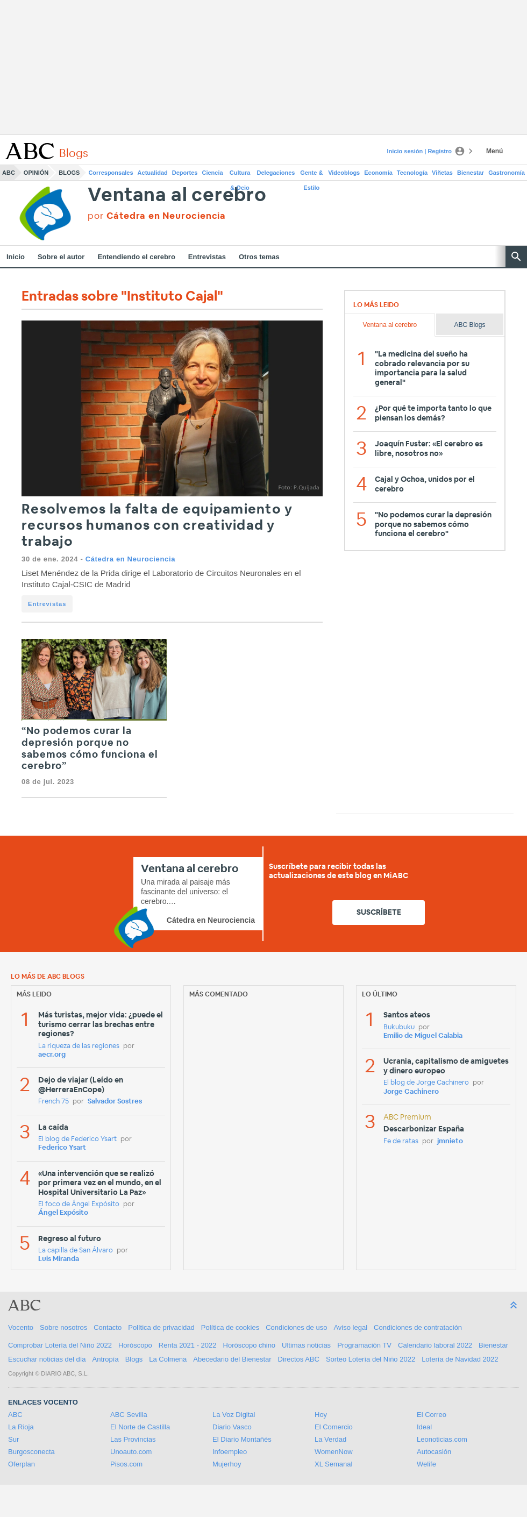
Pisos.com (126, 1464)
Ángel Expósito (63, 1212)
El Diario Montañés (242, 1439)
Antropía (105, 1359)
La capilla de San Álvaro (75, 1250)
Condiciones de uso (296, 1327)
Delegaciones (276, 172)
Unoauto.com (131, 1451)
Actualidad (153, 172)
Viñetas (442, 172)
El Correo (431, 1414)
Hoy (321, 1414)
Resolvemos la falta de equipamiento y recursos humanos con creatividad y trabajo (157, 526)
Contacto (108, 1327)
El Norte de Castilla (140, 1426)
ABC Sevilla (128, 1414)
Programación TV (364, 1345)
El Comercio (334, 1426)
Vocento (20, 1327)
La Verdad (330, 1439)
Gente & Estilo (311, 174)
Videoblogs (344, 172)
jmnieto (450, 1141)
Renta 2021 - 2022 (188, 1345)
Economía (378, 172)
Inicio (15, 257)
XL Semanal (333, 1464)
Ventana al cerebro (177, 195)
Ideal (424, 1426)
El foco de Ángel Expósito (78, 1204)
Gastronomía (506, 172)
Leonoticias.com (442, 1439)
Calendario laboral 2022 (435, 1345)
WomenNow (334, 1451)
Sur (13, 1439)
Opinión (36, 172)
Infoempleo (229, 1451)
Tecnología (412, 172)
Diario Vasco (232, 1426)
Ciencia (212, 172)
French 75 (53, 1101)
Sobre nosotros (63, 1327)
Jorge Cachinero (411, 1091)
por (157, 215)
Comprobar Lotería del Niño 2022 (60, 1345)
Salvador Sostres (115, 1101)
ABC (8, 172)
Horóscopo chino (249, 1345)
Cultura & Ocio (240, 174)
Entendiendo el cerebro (136, 257)
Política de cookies (230, 1327)
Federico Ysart (62, 1147)
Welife (426, 1464)
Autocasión (434, 1451)
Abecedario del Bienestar (232, 1359)
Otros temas (259, 257)
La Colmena (168, 1359)
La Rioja (21, 1426)
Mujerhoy (226, 1464)
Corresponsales (110, 172)
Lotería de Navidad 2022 (460, 1359)
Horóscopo (135, 1345)
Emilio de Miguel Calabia (422, 1035)
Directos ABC (298, 1359)
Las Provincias (133, 1439)
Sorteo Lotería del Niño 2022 (370, 1359)
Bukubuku (399, 1027)
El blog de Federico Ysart (77, 1139)
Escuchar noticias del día (47, 1359)
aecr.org (52, 1054)
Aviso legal (350, 1327)
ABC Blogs (469, 325)
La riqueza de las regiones (78, 1046)
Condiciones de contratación (418, 1327)
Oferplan (21, 1464)
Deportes (185, 172)
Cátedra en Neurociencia (130, 559)
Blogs (69, 172)
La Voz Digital (233, 1414)
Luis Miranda (58, 1259)
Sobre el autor (61, 257)
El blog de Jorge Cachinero (426, 1082)
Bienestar (470, 172)
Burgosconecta (31, 1451)
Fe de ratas (400, 1141)
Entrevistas (207, 257)
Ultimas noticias (306, 1345)
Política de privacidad (161, 1327)
